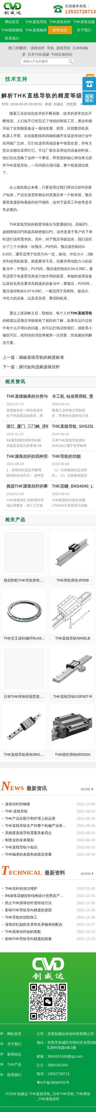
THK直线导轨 (36, 22)
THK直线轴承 (36, 30)
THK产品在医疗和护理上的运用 (30, 818)
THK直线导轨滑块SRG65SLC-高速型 (25, 754)
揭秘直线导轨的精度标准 (41, 357)
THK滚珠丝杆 (60, 22)
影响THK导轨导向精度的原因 (28, 910)
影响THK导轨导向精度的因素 (28, 939)
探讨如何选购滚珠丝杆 (39, 367)
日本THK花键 (38, 54)
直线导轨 (63, 48)
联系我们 (12, 38)
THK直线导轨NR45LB (72, 638)
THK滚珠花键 (84, 22)
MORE (87, 789)
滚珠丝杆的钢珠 (17, 804)
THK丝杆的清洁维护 (21, 888)
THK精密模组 (12, 30)
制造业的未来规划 (19, 840)
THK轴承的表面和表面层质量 (28, 854)
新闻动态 (60, 30)
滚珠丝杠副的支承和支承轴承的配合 (33, 924)
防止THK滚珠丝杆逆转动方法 (28, 903)
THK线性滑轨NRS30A (72, 754)
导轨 (50, 48)
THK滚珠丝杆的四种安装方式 (33, 456)
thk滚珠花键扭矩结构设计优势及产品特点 (35, 896)
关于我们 (84, 30)
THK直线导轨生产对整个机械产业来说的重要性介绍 (35, 826)
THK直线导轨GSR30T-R (72, 696)
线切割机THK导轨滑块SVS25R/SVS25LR (25, 580)
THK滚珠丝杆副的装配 (23, 932)
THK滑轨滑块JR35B (73, 580)
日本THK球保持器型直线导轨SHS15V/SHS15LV (25, 696)
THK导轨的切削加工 (21, 917)
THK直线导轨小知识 (21, 847)
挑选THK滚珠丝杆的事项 (29, 486)
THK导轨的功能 (66, 456)
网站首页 (12, 22)
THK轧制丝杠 (62, 54)
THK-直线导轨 (16, 811)
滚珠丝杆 (37, 48)
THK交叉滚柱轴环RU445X (25, 638)
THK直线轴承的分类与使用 (31, 396)
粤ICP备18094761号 (53, 1082)
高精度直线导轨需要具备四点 (28, 833)
